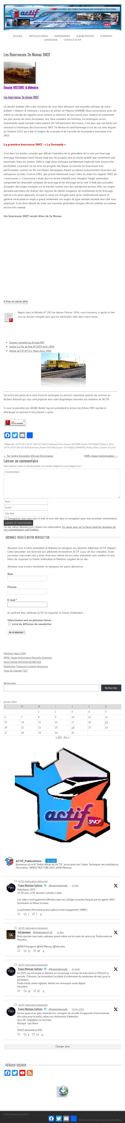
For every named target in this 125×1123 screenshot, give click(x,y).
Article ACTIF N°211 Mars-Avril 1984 (30, 350)
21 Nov (60, 932)
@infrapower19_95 (42, 932)
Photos (103, 444)
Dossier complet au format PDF (26, 342)
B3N (27, 447)
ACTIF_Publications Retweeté (33, 881)
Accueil (18, 36)
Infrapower (24, 932)
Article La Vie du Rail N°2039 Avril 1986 (31, 346)
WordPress (116, 1120)
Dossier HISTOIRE (72, 444)
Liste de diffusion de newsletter (30, 624)
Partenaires (62, 36)
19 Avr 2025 (78, 1009)
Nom (10, 574)
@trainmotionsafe (58, 885)
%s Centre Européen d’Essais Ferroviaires (28, 456)
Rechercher (10, 683)
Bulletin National (49, 444)
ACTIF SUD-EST (34, 444)
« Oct (58, 737)
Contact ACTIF (72, 40)
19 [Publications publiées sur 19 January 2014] (106, 722)
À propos (106, 36)
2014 (111, 444)
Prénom (12, 587)
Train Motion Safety (30, 885)
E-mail (12, 600)
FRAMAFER (80, 447)
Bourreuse (34, 447)
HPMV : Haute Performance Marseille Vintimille (28, 657)
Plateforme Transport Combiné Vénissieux (26, 666)
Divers (60, 444)
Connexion (50, 40)
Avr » (66, 737)
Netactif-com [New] (19, 1114)
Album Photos (85, 36)
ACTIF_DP (20, 444)
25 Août (76, 969)
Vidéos (96, 447)
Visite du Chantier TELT (16, 670)
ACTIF (7, 447)
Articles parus (38, 36)
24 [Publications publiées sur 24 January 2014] (73, 727)
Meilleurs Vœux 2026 (15, 653)
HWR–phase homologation (101, 456)
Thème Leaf (84, 1120)
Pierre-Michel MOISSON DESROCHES (22, 662)
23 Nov (75, 885)
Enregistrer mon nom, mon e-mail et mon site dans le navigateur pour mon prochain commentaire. (63, 518)
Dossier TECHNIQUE (90, 444)
